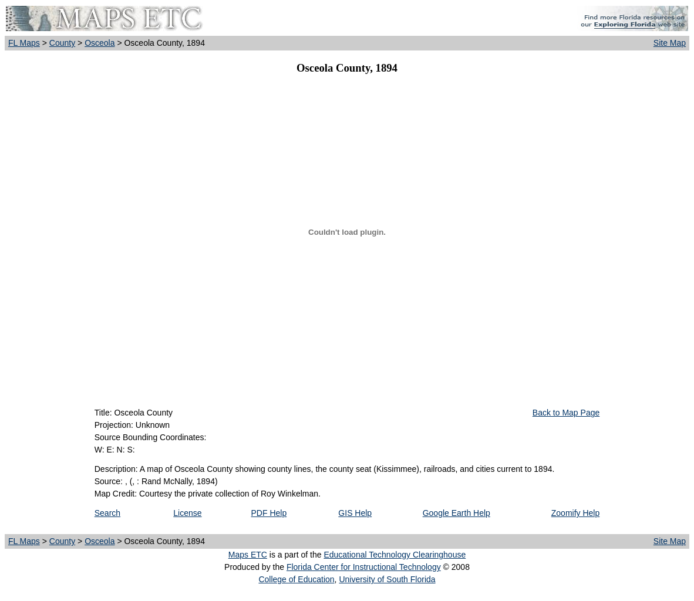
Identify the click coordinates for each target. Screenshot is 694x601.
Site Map (669, 43)
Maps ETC (247, 554)
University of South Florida (387, 579)
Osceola (99, 43)
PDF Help (269, 513)
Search (107, 513)
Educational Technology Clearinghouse (395, 554)
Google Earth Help (456, 513)
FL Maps (24, 43)
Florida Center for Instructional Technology (364, 567)
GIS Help (355, 513)
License (187, 513)
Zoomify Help (575, 513)
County (62, 43)
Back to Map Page (566, 412)
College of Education (296, 579)
